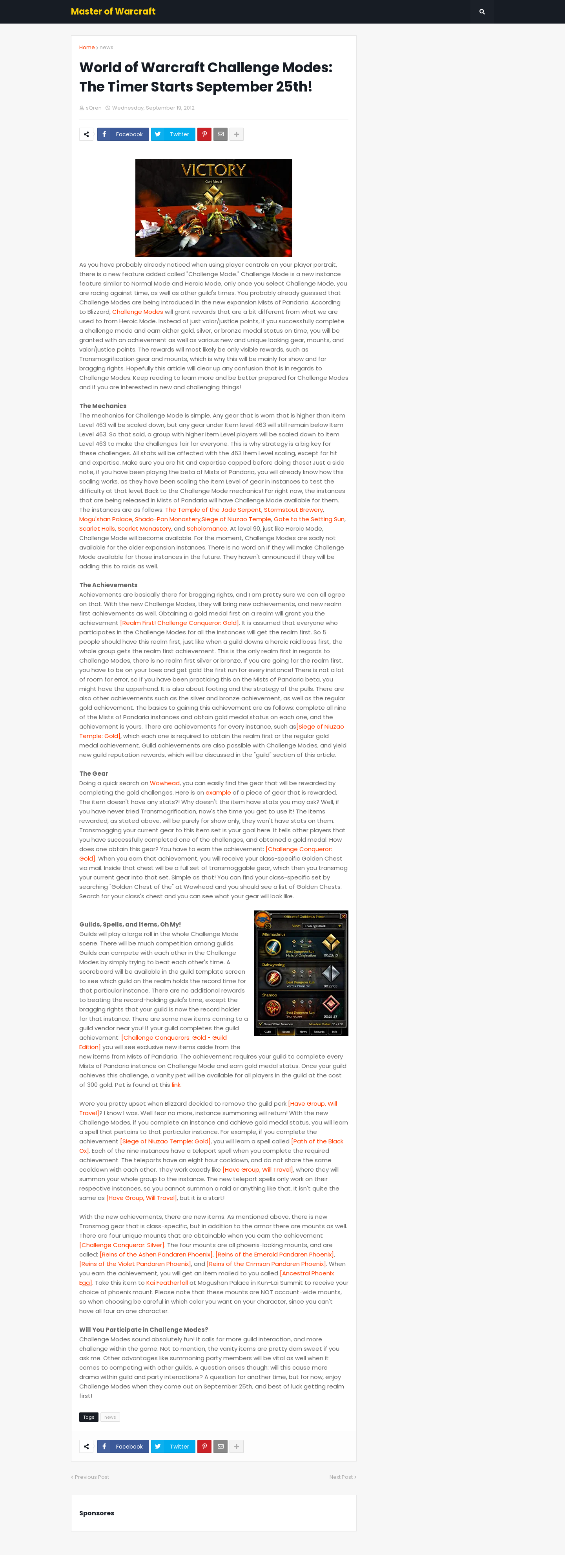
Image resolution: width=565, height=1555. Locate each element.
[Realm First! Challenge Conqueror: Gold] (179, 623)
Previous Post (92, 1477)
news (106, 47)
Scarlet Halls (97, 528)
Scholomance (207, 528)
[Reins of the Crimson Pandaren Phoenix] (266, 1264)
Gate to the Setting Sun (309, 519)
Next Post (341, 1477)
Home (87, 47)
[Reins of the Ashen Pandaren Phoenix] (156, 1254)
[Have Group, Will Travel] (257, 1169)
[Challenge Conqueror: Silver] (121, 1245)
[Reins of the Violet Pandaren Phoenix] (135, 1264)
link (176, 1085)
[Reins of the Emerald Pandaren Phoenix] (274, 1254)
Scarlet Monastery (144, 528)
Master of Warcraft (113, 11)
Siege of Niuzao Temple (236, 519)
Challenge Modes (137, 312)
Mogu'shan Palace (105, 519)
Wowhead (165, 783)
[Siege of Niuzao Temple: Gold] (165, 1141)
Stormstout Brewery (293, 510)
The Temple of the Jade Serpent (213, 510)
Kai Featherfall (167, 1282)
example (218, 792)
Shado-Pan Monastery (167, 519)
